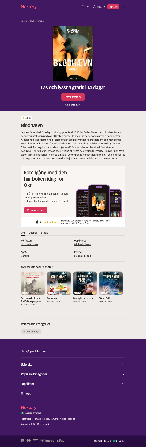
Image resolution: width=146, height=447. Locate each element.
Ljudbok (78, 255)
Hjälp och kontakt (33, 351)
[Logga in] (99, 7)
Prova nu (113, 6)
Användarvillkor (59, 419)
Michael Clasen (29, 244)
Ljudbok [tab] (33, 232)
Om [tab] (23, 232)
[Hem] (50, 7)
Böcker (24, 21)
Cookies (71, 419)
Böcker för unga (37, 21)
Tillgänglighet (27, 419)
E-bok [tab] (44, 232)
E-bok (87, 255)
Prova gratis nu (73, 96)
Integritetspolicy (42, 419)
